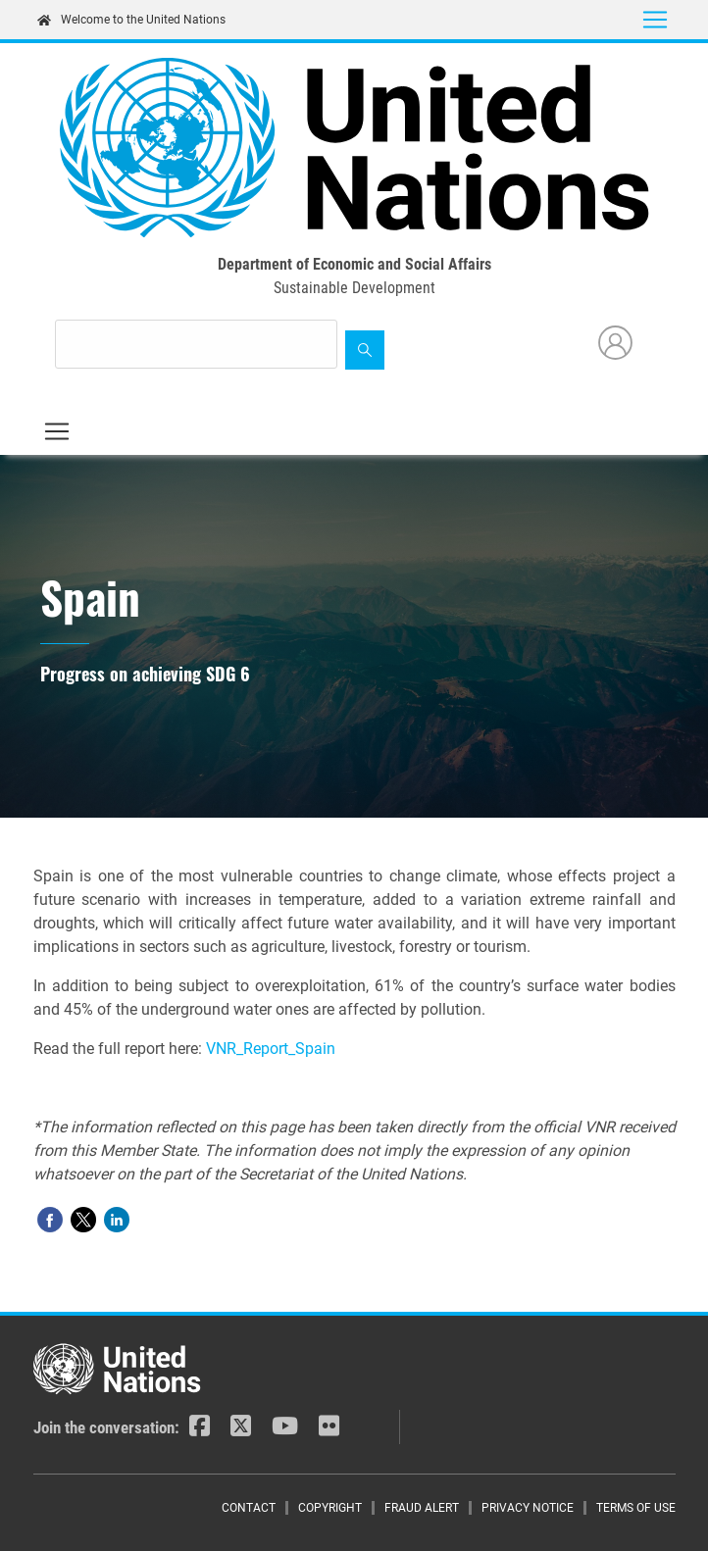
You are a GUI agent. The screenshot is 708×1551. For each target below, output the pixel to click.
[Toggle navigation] (655, 19)
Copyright (330, 1508)
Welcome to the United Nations (131, 19)
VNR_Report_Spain (270, 1048)
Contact (249, 1508)
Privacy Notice (527, 1508)
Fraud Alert (421, 1508)
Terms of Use (636, 1508)
